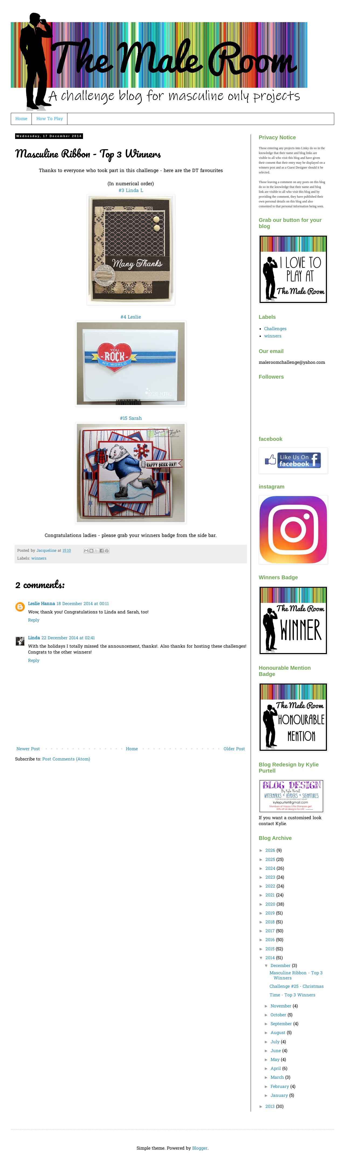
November (282, 1006)
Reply (33, 620)
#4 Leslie (130, 317)
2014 (270, 958)
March (278, 1077)
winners (38, 558)
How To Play (49, 119)
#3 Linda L (131, 190)
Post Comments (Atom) (66, 759)
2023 (271, 877)
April (276, 1069)
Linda (34, 638)
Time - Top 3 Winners (292, 995)
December (281, 966)
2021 (270, 895)
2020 (271, 904)
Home (21, 119)
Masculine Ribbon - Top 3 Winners (296, 976)
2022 (271, 886)
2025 (270, 860)
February (280, 1087)
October (279, 1015)
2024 (271, 869)
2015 (270, 949)
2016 (270, 940)
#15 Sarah (131, 418)
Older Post (234, 749)
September (282, 1024)
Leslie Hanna (41, 604)
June (276, 1051)
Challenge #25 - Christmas (297, 986)
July (276, 1042)
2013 (270, 1107)
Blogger (200, 1148)
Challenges (275, 329)
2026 (271, 850)
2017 (270, 931)
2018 (270, 922)
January (280, 1096)
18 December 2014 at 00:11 (83, 604)
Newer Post (28, 749)
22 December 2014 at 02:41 (68, 638)
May (276, 1060)
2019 (270, 913)
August (279, 1033)
